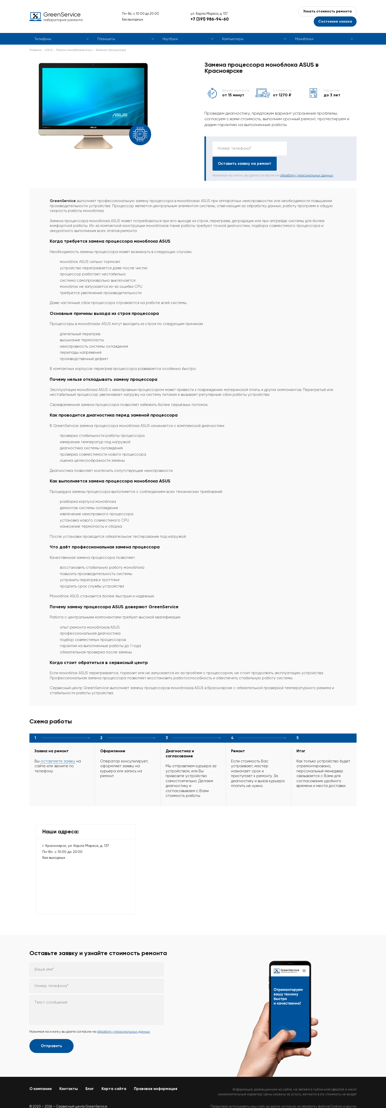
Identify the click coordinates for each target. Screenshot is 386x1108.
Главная (35, 49)
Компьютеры (232, 39)
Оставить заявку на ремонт (320, 148)
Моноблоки (304, 39)
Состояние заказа (335, 21)
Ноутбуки (170, 39)
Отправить (51, 1030)
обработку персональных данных (306, 160)
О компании (40, 1073)
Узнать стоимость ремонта (327, 11)
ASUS (48, 49)
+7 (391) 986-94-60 (209, 19)
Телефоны (42, 39)
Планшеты (106, 39)
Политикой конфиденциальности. (331, 1095)
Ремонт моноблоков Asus (74, 49)
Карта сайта (113, 1073)
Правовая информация (155, 1073)
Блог (89, 1073)
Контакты (68, 1073)
